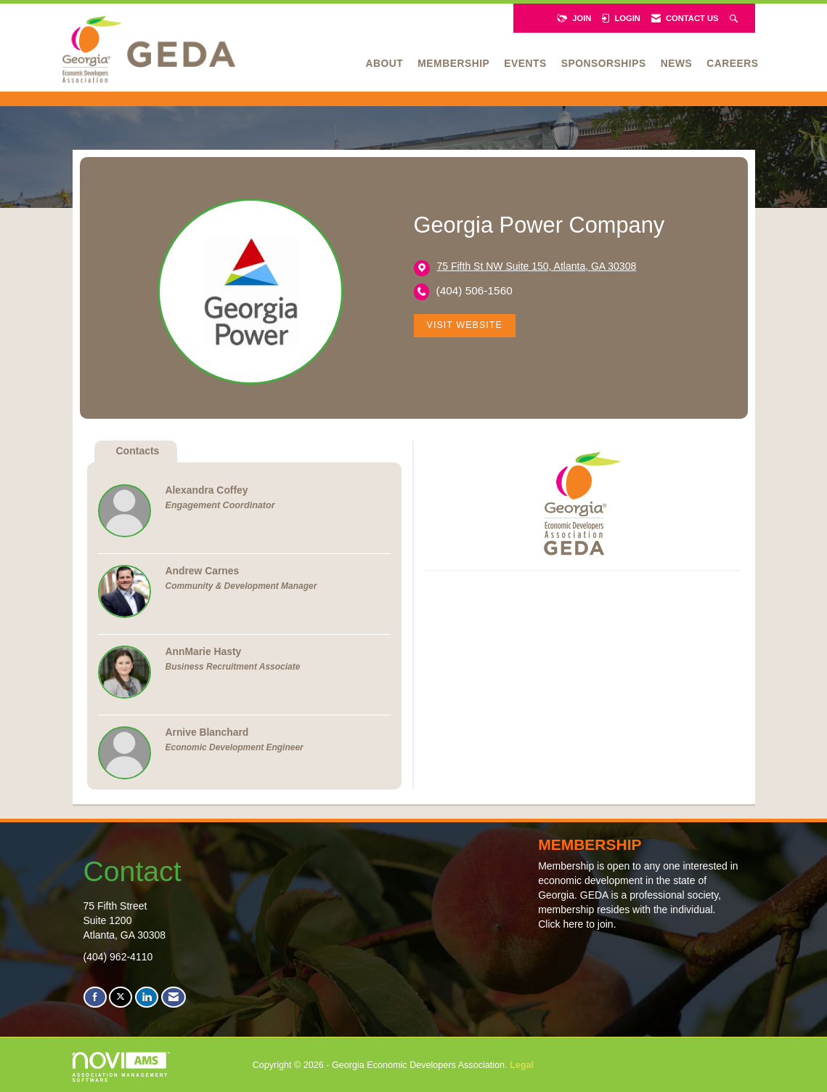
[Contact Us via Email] (173, 997)
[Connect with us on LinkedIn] (146, 997)
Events (525, 63)
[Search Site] (735, 18)
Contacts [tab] (138, 451)
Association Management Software (121, 1067)
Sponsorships (603, 63)
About (385, 63)
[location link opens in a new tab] (537, 268)
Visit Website (464, 325)
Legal (522, 1065)
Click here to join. (577, 924)
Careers (732, 63)
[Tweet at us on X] (120, 997)
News (677, 63)
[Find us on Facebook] (95, 997)
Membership (453, 63)
